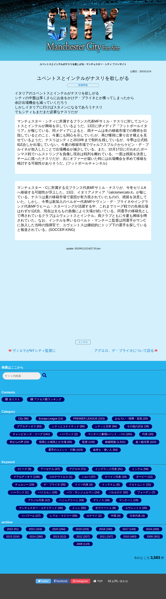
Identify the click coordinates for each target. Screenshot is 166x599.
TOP (98, 581)
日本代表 (135, 515)
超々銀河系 (142, 441)
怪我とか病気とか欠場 (52, 441)
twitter (43, 581)
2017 (126, 529)
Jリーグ (22, 469)
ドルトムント (137, 484)
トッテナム (109, 484)
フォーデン (144, 492)
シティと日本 (103, 426)
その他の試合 (135, 426)
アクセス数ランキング (47, 399)
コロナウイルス (58, 476)
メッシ (76, 507)
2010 (126, 536)
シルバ (86, 476)
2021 (32, 529)
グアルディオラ (26, 426)
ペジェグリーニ (68, 500)
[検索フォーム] (22, 376)
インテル (83, 342)
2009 (150, 536)
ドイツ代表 (81, 484)
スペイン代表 (113, 476)
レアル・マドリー (61, 515)
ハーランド (67, 434)
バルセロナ (115, 492)
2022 (10, 529)
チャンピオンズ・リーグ (28, 434)
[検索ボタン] (44, 375)
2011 (103, 536)
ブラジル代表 (36, 500)
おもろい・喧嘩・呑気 (128, 418)
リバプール (28, 515)
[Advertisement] (83, 299)
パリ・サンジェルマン (80, 492)
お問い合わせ (118, 581)
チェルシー (22, 484)
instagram (80, 581)
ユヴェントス (133, 507)
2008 (79, 543)
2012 (79, 536)
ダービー (141, 476)
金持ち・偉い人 (102, 449)
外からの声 (16, 441)
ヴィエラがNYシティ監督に (34, 351)
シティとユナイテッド (65, 426)
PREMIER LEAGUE (85, 418)
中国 (113, 515)
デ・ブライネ (52, 484)
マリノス (98, 500)
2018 (102, 529)
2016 (149, 529)
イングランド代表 (106, 469)
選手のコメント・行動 (62, 449)
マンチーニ (126, 500)
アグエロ (74, 469)
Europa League (48, 418)
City (20, 418)
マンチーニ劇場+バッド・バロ (106, 434)
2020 (55, 529)
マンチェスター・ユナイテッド (38, 507)
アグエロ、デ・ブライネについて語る (124, 351)
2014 (33, 536)
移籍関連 (83, 85)
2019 (79, 529)
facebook (60, 581)
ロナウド (92, 515)
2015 (9, 536)
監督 (85, 441)
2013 (56, 536)
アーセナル (47, 469)
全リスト (14, 399)
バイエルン (45, 492)
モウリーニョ (103, 507)
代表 (145, 434)
